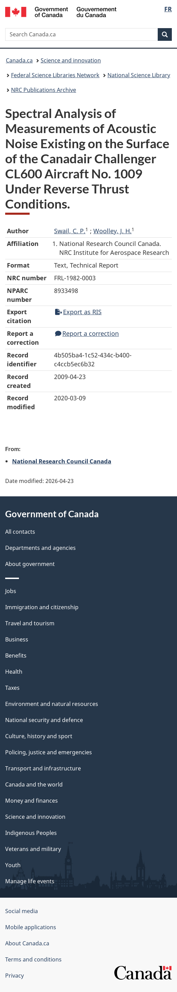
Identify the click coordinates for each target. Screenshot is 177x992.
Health (13, 671)
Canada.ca (19, 60)
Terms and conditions (33, 959)
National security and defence (44, 720)
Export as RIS (78, 312)
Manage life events (29, 881)
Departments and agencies (40, 548)
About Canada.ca (27, 943)
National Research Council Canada (61, 461)
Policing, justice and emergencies (48, 752)
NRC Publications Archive (43, 90)
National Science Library (138, 75)
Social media (21, 911)
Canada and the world (34, 784)
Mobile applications (30, 927)
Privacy (14, 975)
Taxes (12, 688)
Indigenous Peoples (31, 833)
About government (30, 564)
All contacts (20, 531)
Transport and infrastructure (43, 768)
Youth (13, 865)
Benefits (16, 655)
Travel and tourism (29, 623)
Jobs (10, 591)
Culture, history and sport (38, 736)
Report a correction (87, 333)
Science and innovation (71, 60)
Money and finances (31, 800)
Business (16, 639)
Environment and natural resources (51, 704)
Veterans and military (33, 849)
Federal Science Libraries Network (55, 75)
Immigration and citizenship (42, 607)
